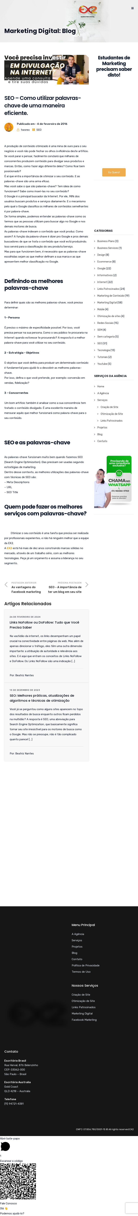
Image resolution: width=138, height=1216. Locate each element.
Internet (102, 282)
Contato (102, 441)
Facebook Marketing (84, 1019)
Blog (99, 434)
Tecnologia (103, 350)
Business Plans (105, 241)
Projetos (102, 427)
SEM (99, 329)
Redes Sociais (105, 323)
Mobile (101, 309)
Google (101, 268)
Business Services (107, 248)
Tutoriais (102, 357)
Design (101, 254)
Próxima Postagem (64, 588)
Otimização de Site (112, 413)
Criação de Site (109, 407)
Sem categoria (106, 336)
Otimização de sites (109, 316)
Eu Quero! (114, 172)
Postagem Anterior (29, 588)
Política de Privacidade (86, 965)
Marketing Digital (107, 302)
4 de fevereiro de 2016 (52, 124)
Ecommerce (104, 261)
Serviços (102, 400)
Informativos (105, 275)
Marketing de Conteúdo (110, 295)
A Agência (103, 393)
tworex (25, 129)
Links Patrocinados (108, 289)
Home (100, 386)
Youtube (102, 363)
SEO (39, 129)
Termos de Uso (81, 971)
